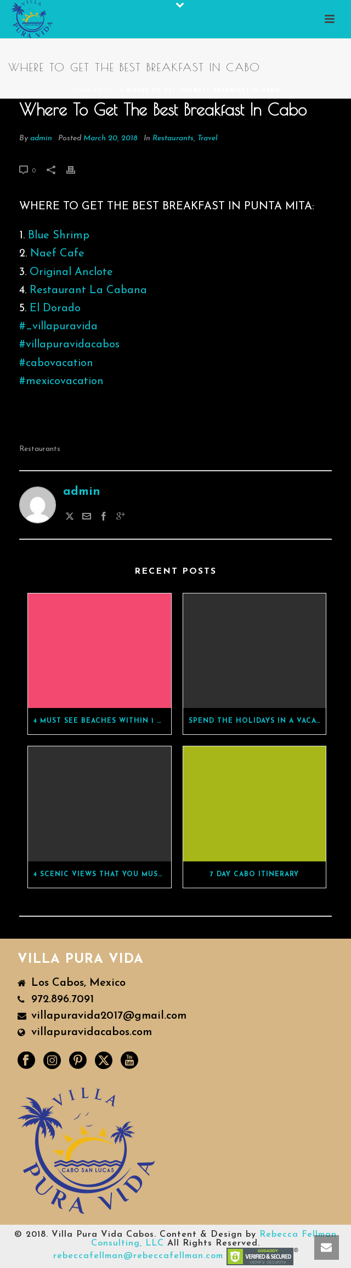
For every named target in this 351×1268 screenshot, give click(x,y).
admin (41, 138)
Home (81, 91)
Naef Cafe (57, 253)
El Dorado (55, 308)
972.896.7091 (62, 999)
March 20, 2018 (110, 138)
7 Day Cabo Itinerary (254, 874)
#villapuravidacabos (69, 344)
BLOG (108, 91)
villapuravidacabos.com (91, 1032)
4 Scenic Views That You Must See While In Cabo (102, 874)
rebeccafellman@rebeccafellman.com (138, 1256)
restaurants (39, 449)
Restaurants (173, 138)
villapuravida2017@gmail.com (108, 1016)
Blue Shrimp (58, 235)
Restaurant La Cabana (88, 290)
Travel (207, 138)
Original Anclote (71, 272)
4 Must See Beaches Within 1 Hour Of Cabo (102, 721)
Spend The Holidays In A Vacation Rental (257, 721)
